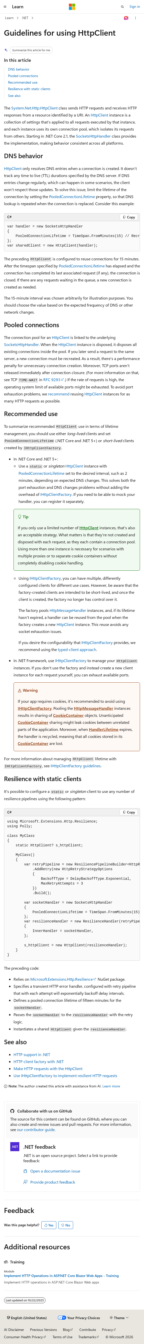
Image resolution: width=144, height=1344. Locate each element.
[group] (72, 236)
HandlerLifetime (103, 729)
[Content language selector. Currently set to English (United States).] (27, 1318)
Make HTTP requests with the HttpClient (48, 1068)
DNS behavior (18, 69)
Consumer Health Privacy (23, 1336)
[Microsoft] (72, 7)
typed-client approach (77, 649)
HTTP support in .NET (32, 1054)
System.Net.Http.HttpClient (34, 107)
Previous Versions (43, 1329)
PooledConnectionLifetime (72, 196)
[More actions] (135, 18)
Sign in (134, 6)
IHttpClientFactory (56, 494)
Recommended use (22, 82)
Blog (66, 1329)
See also (14, 95)
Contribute (87, 1329)
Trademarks (87, 1336)
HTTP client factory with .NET (39, 1061)
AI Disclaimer (14, 1329)
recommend (58, 393)
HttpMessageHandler (68, 610)
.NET (25, 17)
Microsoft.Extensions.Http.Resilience (61, 979)
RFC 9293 (51, 379)
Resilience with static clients (29, 88)
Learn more (111, 1086)
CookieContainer (68, 715)
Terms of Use (62, 1336)
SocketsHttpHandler (93, 136)
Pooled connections (23, 75)
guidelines (76, 765)
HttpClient (99, 115)
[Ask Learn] (126, 18)
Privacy (107, 1329)
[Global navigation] (5, 6)
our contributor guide (36, 1129)
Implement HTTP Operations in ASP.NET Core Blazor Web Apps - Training (61, 1275)
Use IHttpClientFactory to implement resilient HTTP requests (65, 1075)
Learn (9, 17)
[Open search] (122, 6)
